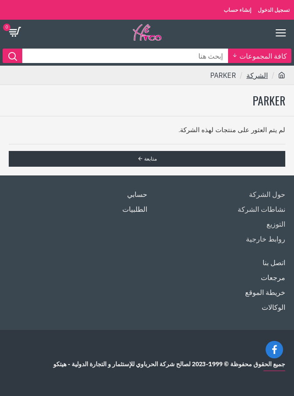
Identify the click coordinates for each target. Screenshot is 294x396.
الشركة (257, 75)
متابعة (150, 158)
